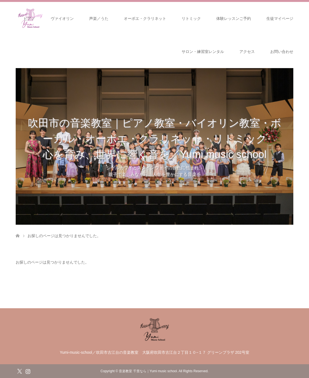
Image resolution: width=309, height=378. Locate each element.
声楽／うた (98, 18)
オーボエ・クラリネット (145, 18)
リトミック (191, 18)
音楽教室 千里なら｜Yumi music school (148, 371)
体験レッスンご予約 (233, 18)
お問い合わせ (281, 51)
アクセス (247, 51)
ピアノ (29, 18)
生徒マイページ (279, 18)
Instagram (27, 371)
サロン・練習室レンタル (203, 51)
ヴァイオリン (62, 18)
